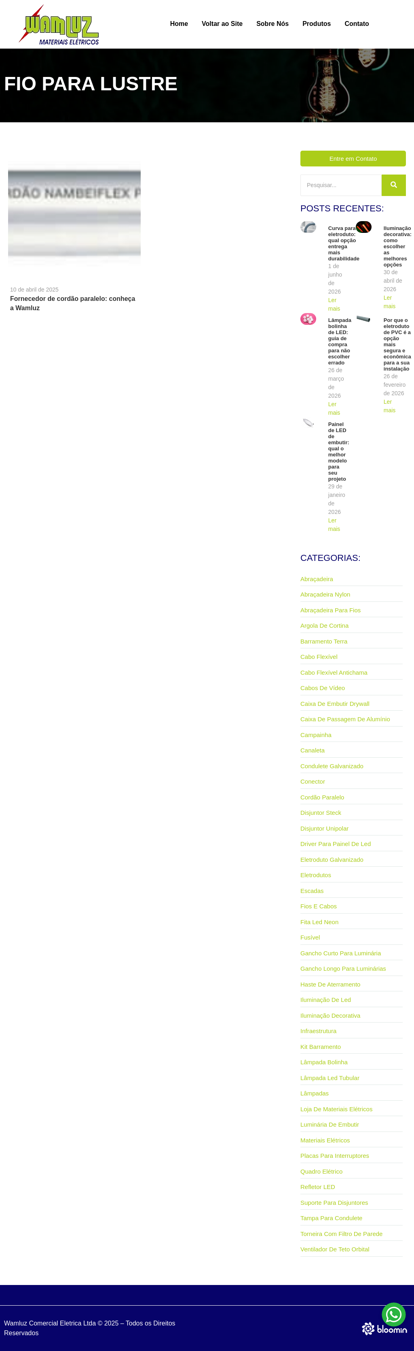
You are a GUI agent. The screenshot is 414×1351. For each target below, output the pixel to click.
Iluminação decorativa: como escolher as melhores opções (398, 246)
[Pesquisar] (341, 185)
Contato (356, 23)
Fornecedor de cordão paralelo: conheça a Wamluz (72, 303)
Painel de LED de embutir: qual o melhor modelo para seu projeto (338, 451)
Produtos (316, 23)
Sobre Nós (272, 23)
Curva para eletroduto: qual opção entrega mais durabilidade (343, 243)
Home (179, 23)
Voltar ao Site (222, 23)
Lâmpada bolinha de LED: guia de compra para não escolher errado (339, 341)
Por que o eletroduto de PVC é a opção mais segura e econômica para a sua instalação (397, 344)
